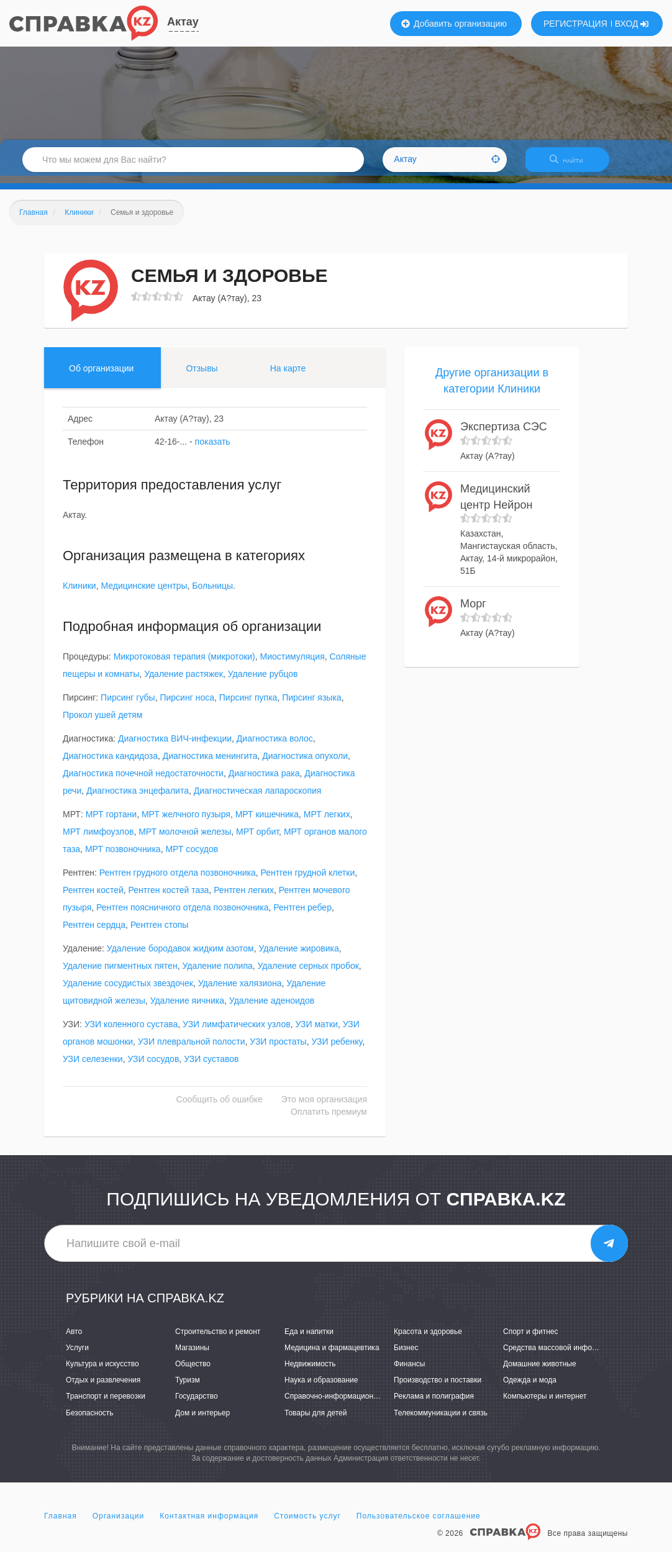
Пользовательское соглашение (418, 1523)
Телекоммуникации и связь (441, 1420)
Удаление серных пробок (308, 974)
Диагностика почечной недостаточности (143, 781)
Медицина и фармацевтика (331, 1355)
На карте (288, 376)
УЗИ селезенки (93, 1067)
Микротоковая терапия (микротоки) (184, 664)
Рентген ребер (302, 915)
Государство (196, 1404)
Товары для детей (315, 1420)
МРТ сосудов (191, 857)
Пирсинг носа (187, 705)
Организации (119, 1523)
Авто (74, 1339)
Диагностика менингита (210, 764)
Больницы (212, 594)
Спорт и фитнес (530, 1339)
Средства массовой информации (560, 1355)
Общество (193, 1371)
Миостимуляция (292, 664)
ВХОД (632, 24)
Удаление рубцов (263, 682)
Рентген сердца (94, 933)
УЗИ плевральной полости (191, 1050)
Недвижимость (310, 1371)
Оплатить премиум (329, 1120)
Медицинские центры (144, 594)
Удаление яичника (187, 1009)
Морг (473, 611)
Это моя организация (324, 1107)
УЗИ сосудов (153, 1067)
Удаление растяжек (183, 682)
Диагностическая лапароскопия (258, 799)
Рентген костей (93, 898)
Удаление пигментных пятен (120, 974)
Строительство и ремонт (217, 1339)
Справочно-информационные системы (351, 1404)
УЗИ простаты (278, 1050)
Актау (183, 22)
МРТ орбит (257, 840)
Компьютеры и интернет (545, 1404)
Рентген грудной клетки (308, 881)
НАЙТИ (572, 164)
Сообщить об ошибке (219, 1107)
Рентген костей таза (169, 898)
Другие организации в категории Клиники (491, 388)
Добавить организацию (454, 24)
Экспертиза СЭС (503, 435)
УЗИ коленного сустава (131, 1032)
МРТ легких (327, 822)
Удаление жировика (299, 956)
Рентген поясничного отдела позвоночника (182, 915)
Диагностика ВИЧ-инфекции (175, 746)
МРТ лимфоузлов (98, 840)
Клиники (79, 594)
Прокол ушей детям (102, 723)
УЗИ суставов (211, 1067)
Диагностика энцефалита (137, 799)
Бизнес (406, 1355)
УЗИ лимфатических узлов (237, 1032)
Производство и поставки (437, 1388)
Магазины (192, 1355)
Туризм (187, 1388)
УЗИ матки (316, 1032)
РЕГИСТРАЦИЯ (575, 24)
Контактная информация (209, 1523)
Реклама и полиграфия (434, 1404)
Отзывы (201, 376)
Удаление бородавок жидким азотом (180, 956)
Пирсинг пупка (248, 705)
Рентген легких (244, 898)
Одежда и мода (529, 1388)
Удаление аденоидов (271, 1009)
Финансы (409, 1371)
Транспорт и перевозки (105, 1404)
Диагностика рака (264, 781)
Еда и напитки (309, 1339)
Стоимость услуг (307, 1523)
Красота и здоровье (428, 1339)
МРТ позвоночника (123, 857)
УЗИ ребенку (336, 1050)
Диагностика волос (275, 746)
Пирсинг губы (128, 705)
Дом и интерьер (202, 1420)
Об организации (101, 376)
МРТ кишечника (267, 822)
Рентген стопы (159, 933)
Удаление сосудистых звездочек (128, 991)
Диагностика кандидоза (110, 764)
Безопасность (90, 1420)
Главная (60, 1523)
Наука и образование (321, 1388)
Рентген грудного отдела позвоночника (177, 881)
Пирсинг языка (312, 705)
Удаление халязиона (240, 991)
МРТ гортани (111, 822)
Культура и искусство (102, 1371)
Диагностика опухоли (305, 764)
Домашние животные (539, 1371)
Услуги (77, 1355)
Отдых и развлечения (103, 1388)
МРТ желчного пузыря (186, 822)
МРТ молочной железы (184, 840)
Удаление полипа (217, 974)
